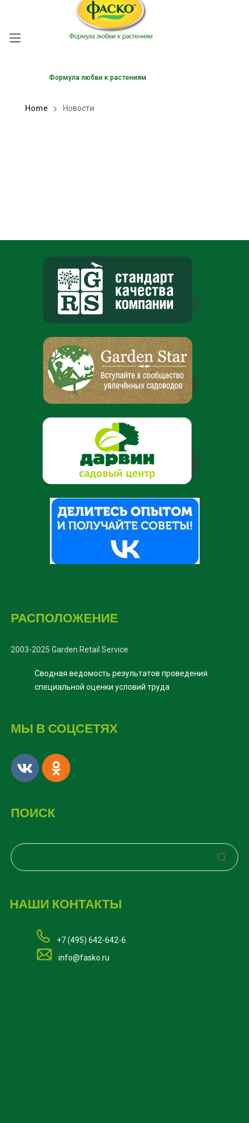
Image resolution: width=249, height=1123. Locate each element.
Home (36, 108)
